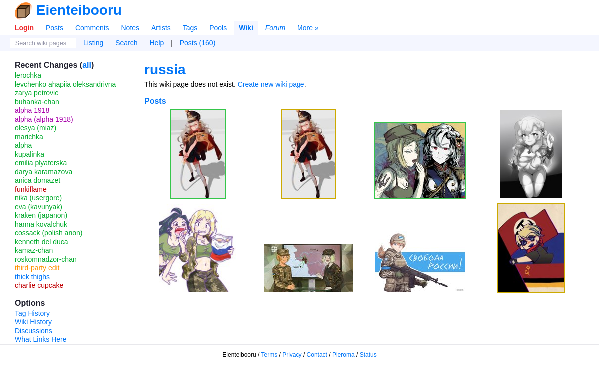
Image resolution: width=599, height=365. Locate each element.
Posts (54, 28)
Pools (218, 28)
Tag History (32, 313)
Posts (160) (198, 43)
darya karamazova (43, 172)
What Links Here (40, 339)
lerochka (28, 75)
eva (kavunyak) (38, 207)
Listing (93, 43)
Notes (130, 28)
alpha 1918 (32, 110)
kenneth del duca (41, 242)
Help (157, 43)
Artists (161, 28)
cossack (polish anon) (48, 233)
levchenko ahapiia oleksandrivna (65, 84)
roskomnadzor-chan (46, 259)
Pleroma (343, 354)
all (86, 65)
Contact (317, 354)
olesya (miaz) (35, 128)
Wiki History (33, 322)
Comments (92, 28)
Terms (269, 354)
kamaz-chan (34, 250)
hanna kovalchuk (41, 224)
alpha (23, 145)
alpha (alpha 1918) (44, 119)
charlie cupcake (39, 285)
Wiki (246, 28)
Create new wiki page (271, 84)
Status (368, 354)
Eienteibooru (79, 10)
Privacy (291, 354)
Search (126, 43)
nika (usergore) (38, 198)
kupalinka (29, 154)
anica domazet (37, 180)
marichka (29, 137)
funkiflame (31, 189)
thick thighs (32, 277)
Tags (190, 28)
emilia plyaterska (41, 163)
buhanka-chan (37, 102)
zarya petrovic (36, 93)
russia (165, 69)
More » (308, 28)
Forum (275, 28)
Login (24, 28)
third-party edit (37, 268)
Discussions (33, 331)
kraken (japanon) (41, 215)
